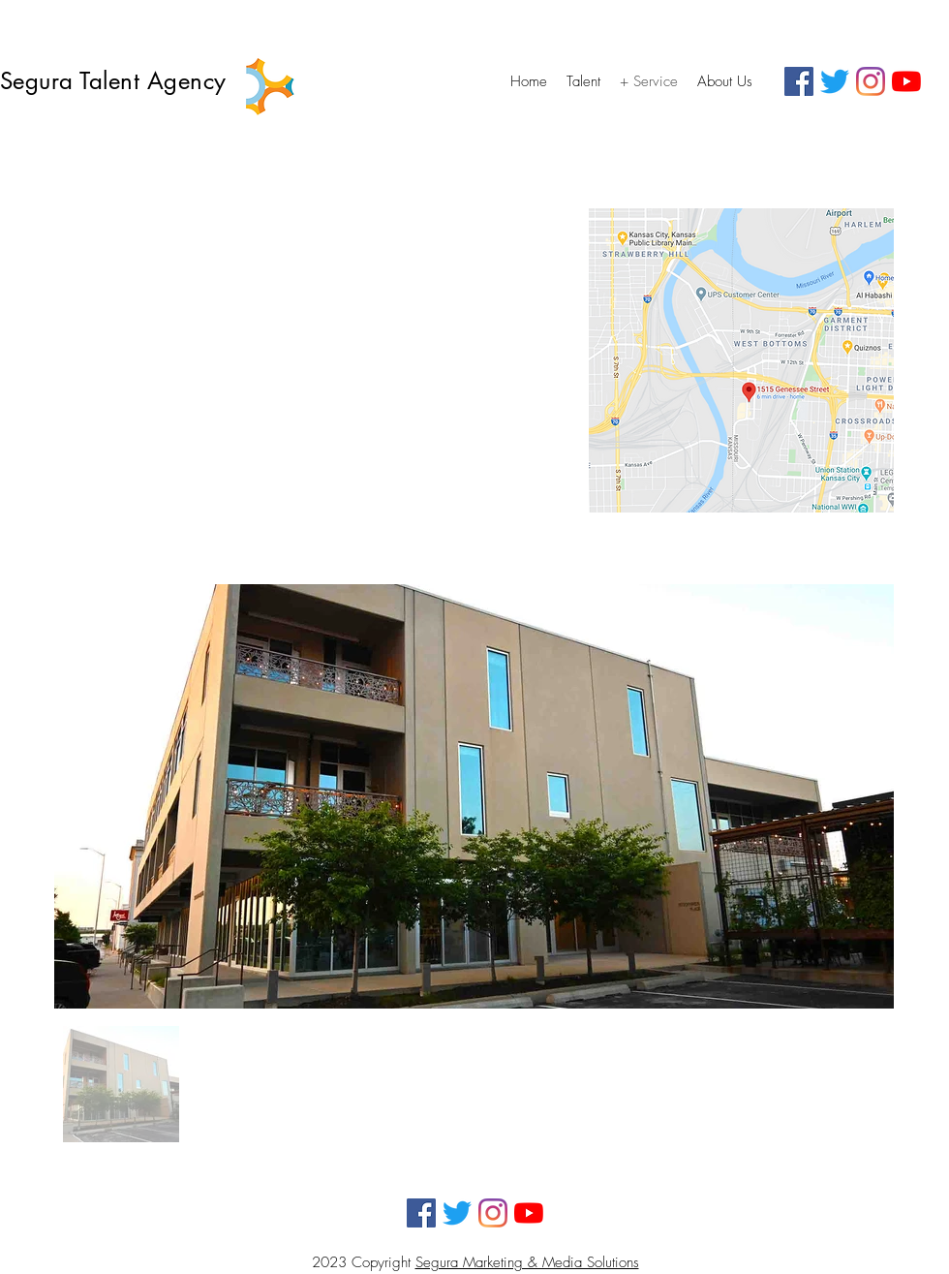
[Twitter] (834, 81)
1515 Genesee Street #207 (138, 347)
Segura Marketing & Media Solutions (527, 1262)
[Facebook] (798, 81)
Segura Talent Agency (116, 81)
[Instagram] (870, 81)
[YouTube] (906, 81)
